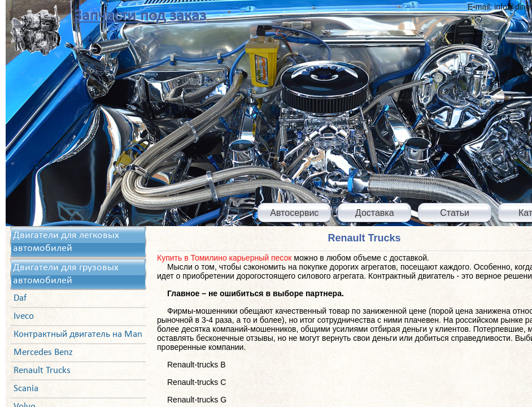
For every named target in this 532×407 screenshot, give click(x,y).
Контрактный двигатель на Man (78, 334)
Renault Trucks (42, 370)
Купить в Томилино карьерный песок (224, 257)
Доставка (374, 213)
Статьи (454, 213)
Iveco (24, 316)
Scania (26, 388)
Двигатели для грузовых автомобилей (66, 274)
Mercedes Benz (43, 352)
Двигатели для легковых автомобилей (66, 242)
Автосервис (294, 213)
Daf (20, 298)
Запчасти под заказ (140, 16)
